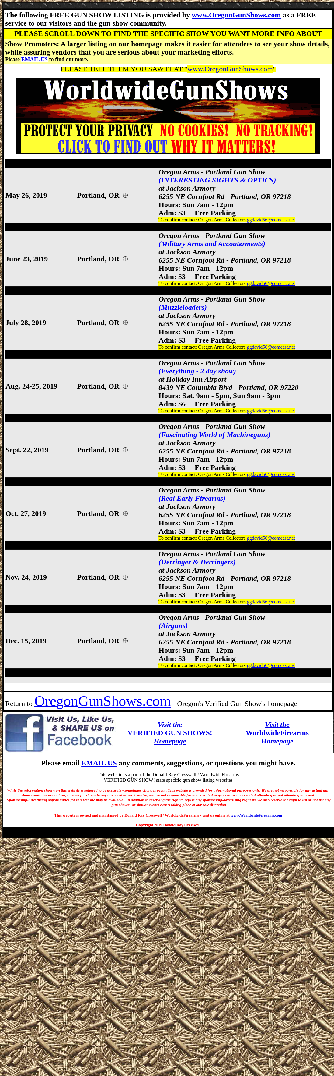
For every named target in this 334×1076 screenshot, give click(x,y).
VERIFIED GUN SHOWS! (169, 733)
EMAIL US (34, 59)
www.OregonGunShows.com (236, 15)
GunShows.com (124, 701)
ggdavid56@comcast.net (271, 219)
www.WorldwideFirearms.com (256, 815)
